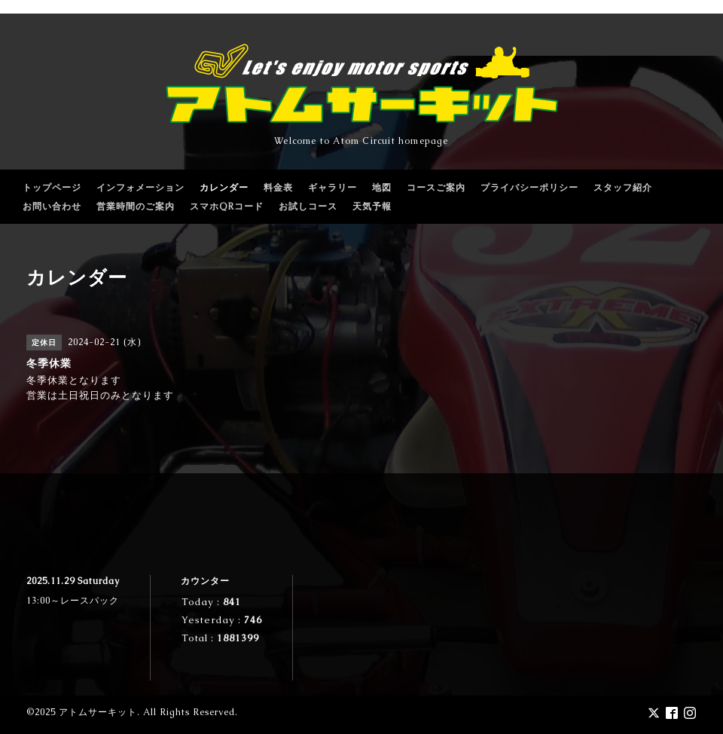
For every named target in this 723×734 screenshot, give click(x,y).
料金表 (278, 188)
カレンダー (224, 188)
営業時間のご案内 (135, 206)
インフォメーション (140, 188)
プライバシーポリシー (529, 188)
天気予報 (372, 206)
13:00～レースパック (72, 601)
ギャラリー (332, 188)
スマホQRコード (227, 206)
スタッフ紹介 (622, 188)
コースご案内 (436, 188)
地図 (382, 188)
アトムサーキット (98, 712)
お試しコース (308, 206)
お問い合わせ (52, 206)
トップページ (52, 188)
